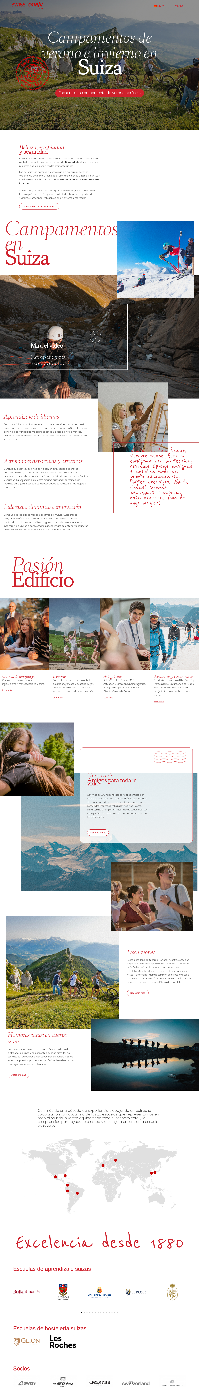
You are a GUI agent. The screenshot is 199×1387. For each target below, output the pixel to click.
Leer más (7, 690)
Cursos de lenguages (18, 676)
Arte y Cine (113, 676)
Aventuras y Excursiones (173, 676)
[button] (81, 1312)
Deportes (60, 676)
